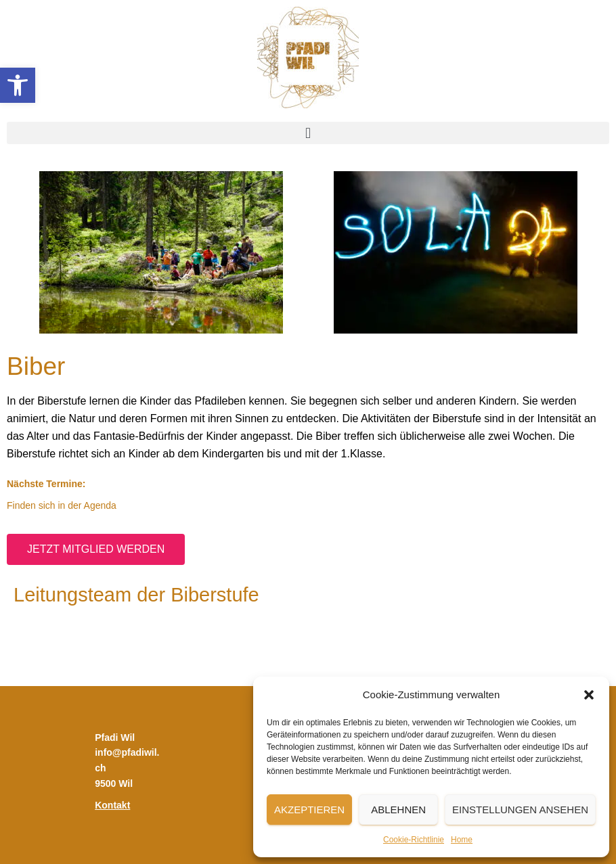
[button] (17, 85)
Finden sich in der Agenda (61, 505)
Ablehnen (398, 809)
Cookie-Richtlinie (413, 839)
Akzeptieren (309, 809)
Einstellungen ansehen (520, 809)
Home (461, 839)
